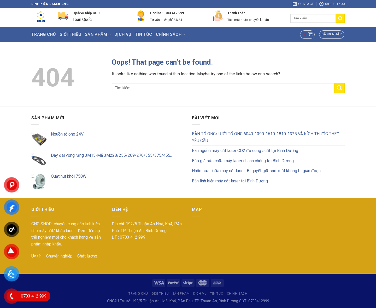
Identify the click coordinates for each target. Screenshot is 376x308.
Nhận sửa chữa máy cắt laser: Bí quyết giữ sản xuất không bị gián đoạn (256, 170)
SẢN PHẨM (98, 34)
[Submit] (340, 18)
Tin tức (143, 34)
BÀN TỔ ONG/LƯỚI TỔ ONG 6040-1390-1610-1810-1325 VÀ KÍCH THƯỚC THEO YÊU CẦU (265, 137)
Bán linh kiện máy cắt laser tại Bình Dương (230, 180)
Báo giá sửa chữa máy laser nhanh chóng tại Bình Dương (243, 160)
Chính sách (170, 34)
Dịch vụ (122, 34)
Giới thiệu (70, 34)
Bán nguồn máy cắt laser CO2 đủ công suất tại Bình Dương (245, 150)
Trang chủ (43, 34)
